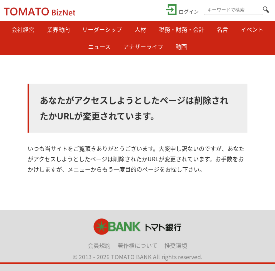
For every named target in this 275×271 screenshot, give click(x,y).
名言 (222, 29)
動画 (181, 46)
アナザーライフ (143, 46)
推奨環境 (175, 245)
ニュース (99, 46)
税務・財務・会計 (181, 29)
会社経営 (22, 29)
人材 (140, 29)
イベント (252, 29)
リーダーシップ (102, 29)
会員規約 (99, 245)
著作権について (137, 245)
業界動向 (58, 29)
